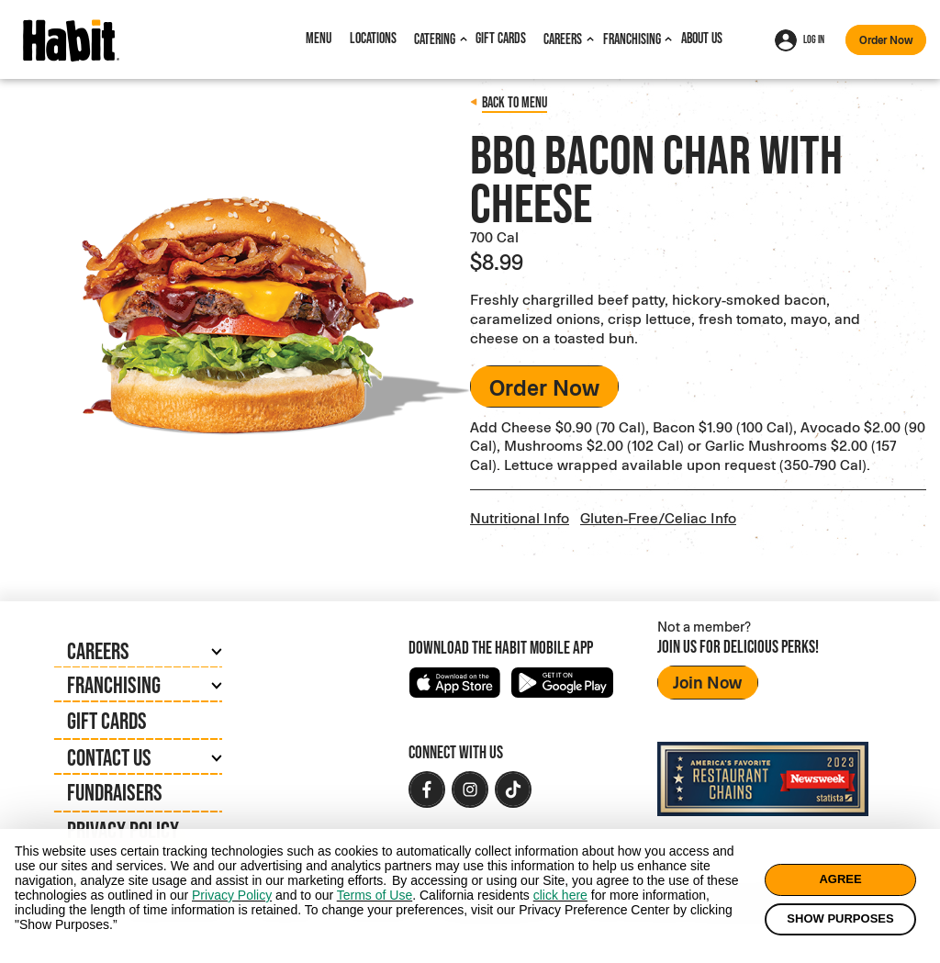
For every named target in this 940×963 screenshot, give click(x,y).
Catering (434, 39)
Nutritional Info (519, 513)
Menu (318, 38)
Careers (562, 39)
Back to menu (514, 102)
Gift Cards (501, 38)
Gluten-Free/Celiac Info (658, 513)
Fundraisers (114, 788)
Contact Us (109, 753)
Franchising (632, 39)
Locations (373, 38)
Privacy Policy (123, 826)
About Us (701, 38)
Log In (799, 40)
